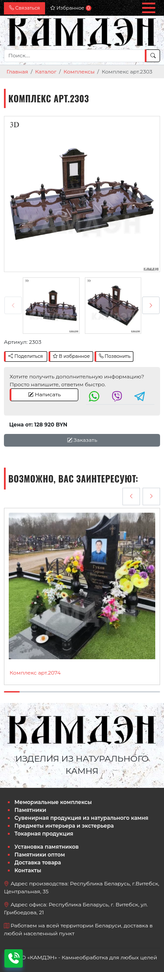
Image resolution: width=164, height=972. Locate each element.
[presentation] (13, 305)
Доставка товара (37, 862)
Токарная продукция (43, 833)
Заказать (82, 440)
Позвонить (115, 356)
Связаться (24, 8)
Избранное (70, 8)
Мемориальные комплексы (53, 802)
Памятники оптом (39, 854)
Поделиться (25, 356)
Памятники (30, 810)
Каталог (45, 71)
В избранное (71, 356)
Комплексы (78, 71)
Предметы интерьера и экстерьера (64, 825)
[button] (148, 8)
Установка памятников (46, 846)
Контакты (27, 870)
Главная (17, 71)
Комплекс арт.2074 (35, 672)
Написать (44, 394)
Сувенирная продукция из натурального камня (81, 818)
